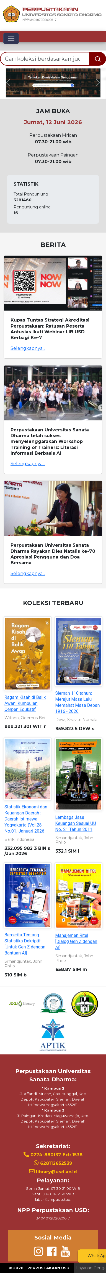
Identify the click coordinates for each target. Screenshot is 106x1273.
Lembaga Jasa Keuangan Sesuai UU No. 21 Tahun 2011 (75, 823)
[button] (8, 83)
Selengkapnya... (28, 348)
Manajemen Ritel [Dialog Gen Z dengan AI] (76, 941)
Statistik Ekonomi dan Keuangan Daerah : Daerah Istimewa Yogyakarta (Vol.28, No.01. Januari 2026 (25, 819)
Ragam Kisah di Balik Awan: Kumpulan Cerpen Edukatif (25, 703)
